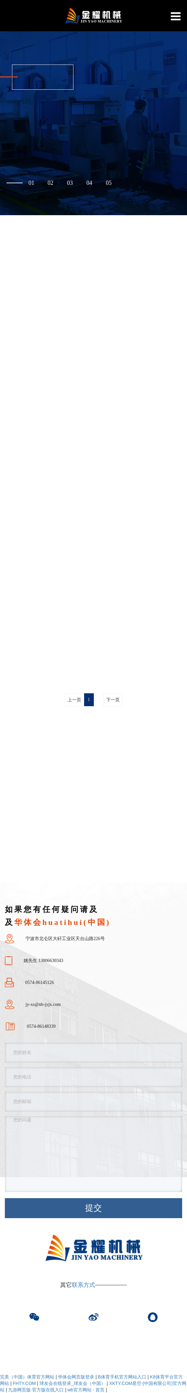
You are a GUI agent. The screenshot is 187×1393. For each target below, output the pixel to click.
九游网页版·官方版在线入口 (36, 1389)
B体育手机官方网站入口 (122, 1376)
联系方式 (83, 1285)
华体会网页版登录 (76, 1376)
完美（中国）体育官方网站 (27, 1376)
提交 (93, 1208)
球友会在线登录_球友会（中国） (72, 1383)
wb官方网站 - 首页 (86, 1389)
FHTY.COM (24, 1383)
